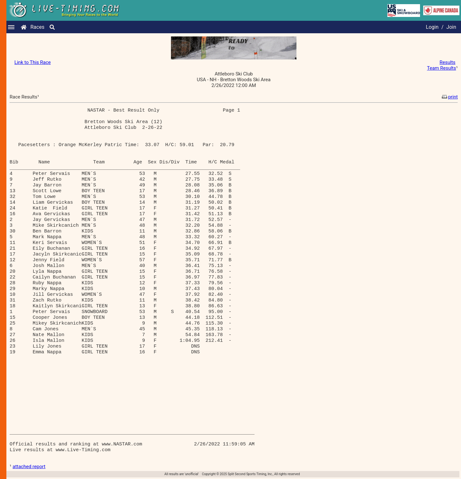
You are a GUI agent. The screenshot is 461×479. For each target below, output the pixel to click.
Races (37, 27)
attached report (28, 466)
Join (451, 27)
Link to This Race (32, 62)
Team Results (441, 68)
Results (448, 62)
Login (432, 27)
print (449, 97)
